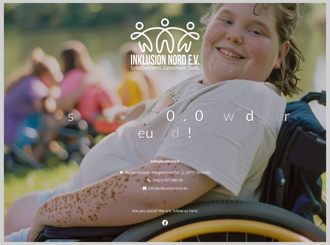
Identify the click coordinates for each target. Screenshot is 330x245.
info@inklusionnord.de (167, 188)
